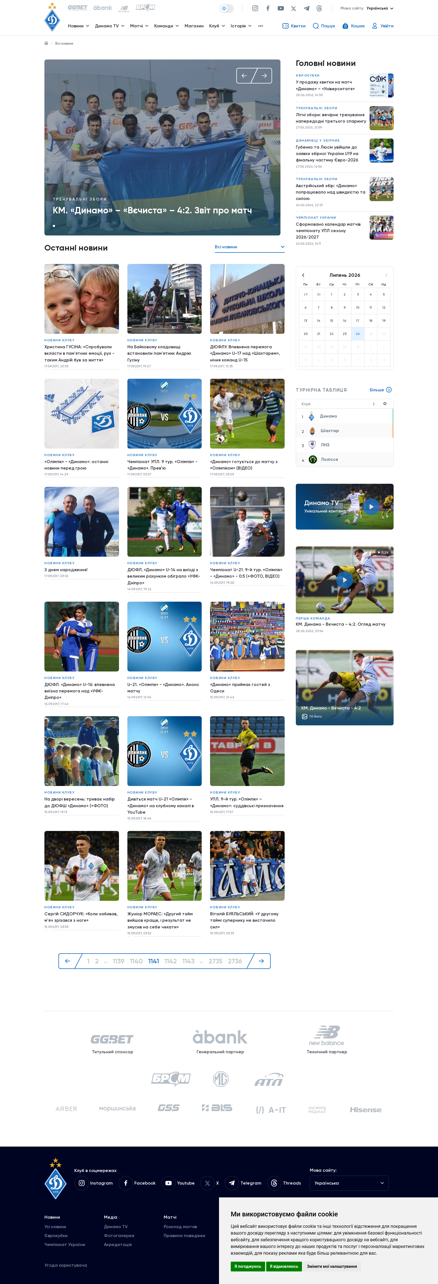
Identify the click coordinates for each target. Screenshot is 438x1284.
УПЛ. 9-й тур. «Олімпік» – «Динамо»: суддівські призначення (236, 799)
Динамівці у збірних (318, 149)
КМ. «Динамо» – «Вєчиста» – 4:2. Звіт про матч (152, 210)
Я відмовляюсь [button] (284, 1266)
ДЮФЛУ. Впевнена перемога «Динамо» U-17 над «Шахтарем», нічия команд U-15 (246, 352)
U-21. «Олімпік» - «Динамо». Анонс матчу (163, 683)
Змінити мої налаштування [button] (332, 1266)
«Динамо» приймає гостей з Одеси (240, 683)
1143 (188, 953)
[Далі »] (259, 953)
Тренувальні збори (80, 199)
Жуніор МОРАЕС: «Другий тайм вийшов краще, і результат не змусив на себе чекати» (160, 913)
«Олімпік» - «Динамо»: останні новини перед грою (76, 463)
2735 (215, 953)
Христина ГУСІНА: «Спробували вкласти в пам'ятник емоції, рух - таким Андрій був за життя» (80, 352)
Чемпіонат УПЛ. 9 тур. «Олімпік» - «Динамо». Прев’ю (162, 463)
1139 (118, 953)
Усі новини (55, 1225)
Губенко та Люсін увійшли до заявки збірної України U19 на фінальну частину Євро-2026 (328, 162)
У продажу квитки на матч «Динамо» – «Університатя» (326, 86)
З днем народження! (66, 566)
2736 (235, 953)
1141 (153, 953)
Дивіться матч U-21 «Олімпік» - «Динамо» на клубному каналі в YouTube (161, 799)
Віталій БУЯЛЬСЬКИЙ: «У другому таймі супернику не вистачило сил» (245, 913)
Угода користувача (65, 1263)
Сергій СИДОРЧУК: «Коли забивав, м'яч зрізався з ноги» (81, 910)
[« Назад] (69, 953)
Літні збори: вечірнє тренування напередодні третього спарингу (330, 122)
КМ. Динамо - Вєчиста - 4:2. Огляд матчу (340, 634)
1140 (135, 953)
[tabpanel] (162, 147)
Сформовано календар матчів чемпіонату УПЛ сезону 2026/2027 (329, 240)
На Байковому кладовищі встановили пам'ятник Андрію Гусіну (159, 352)
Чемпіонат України (316, 227)
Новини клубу (59, 339)
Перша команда (313, 629)
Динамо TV (116, 1225)
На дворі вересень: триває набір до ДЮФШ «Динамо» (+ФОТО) (80, 796)
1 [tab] (54, 226)
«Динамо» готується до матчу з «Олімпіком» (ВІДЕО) (244, 463)
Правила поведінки (184, 1234)
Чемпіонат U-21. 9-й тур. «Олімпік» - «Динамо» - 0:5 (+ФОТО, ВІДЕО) (246, 569)
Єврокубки (308, 76)
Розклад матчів (180, 1225)
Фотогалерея (119, 1234)
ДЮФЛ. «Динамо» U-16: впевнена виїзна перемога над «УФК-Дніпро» (80, 686)
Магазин (194, 26)
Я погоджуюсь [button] (248, 1266)
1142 (170, 953)
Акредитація (118, 1243)
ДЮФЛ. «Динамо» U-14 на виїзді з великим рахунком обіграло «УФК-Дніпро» (164, 572)
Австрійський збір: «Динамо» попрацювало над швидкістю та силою (328, 201)
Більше (380, 400)
